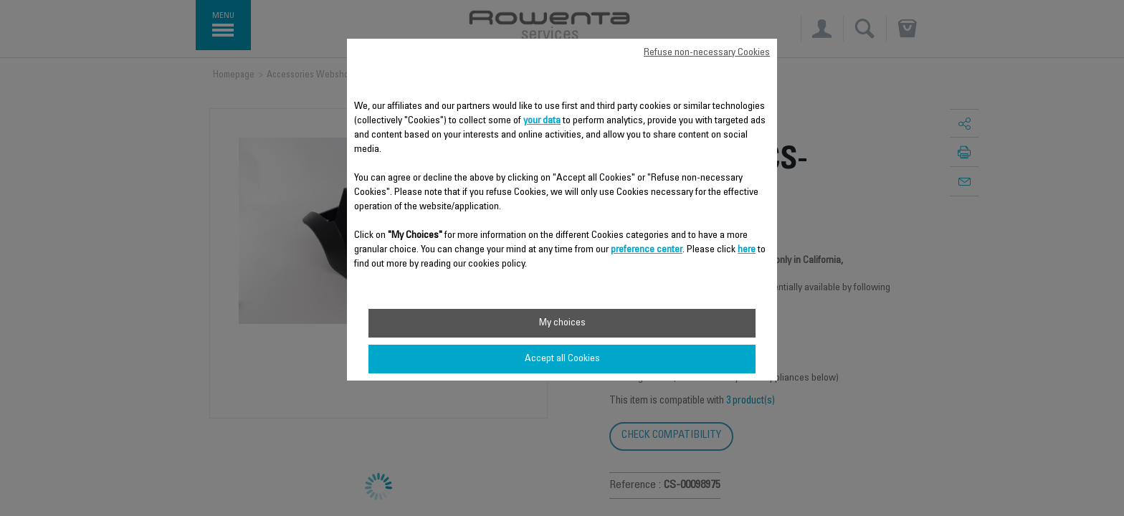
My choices (562, 323)
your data (542, 121)
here (747, 250)
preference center (646, 250)
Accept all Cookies (562, 359)
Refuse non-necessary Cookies (707, 53)
